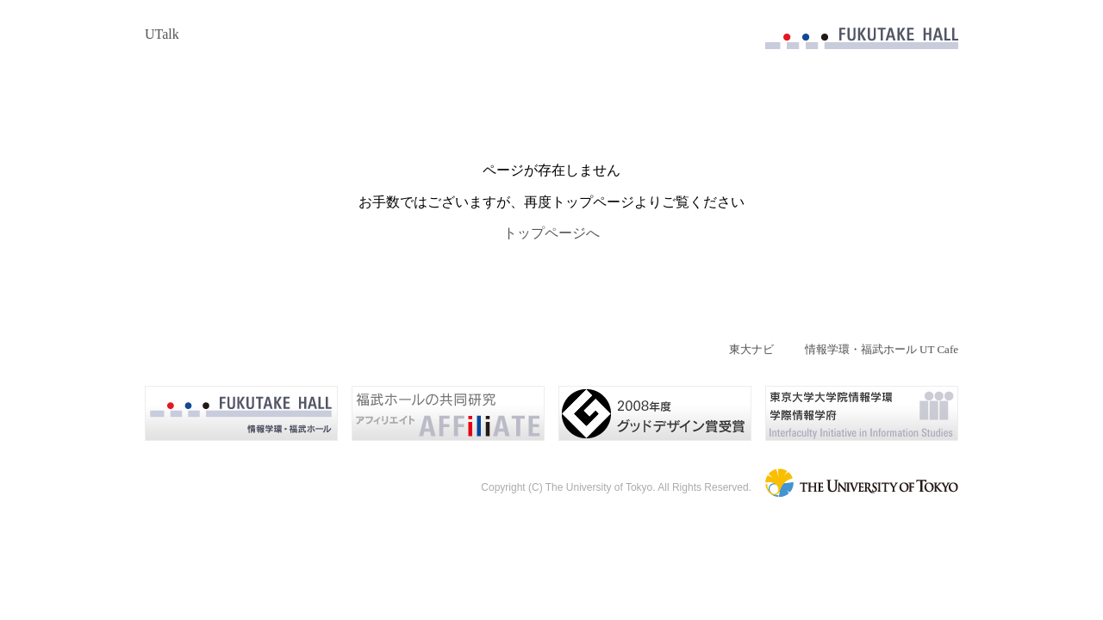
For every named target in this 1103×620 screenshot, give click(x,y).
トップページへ (551, 233)
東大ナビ (751, 349)
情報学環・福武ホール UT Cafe (881, 349)
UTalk (162, 34)
